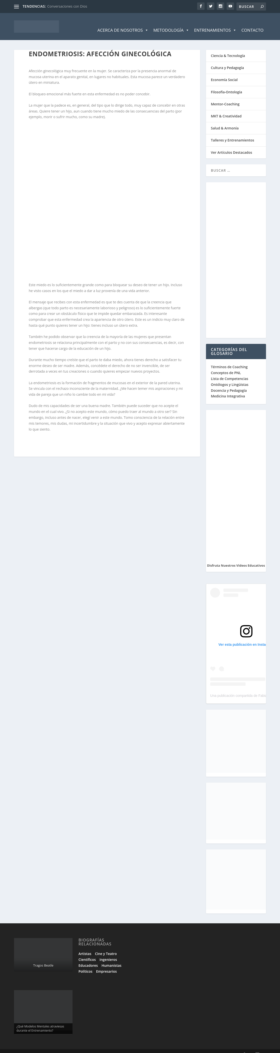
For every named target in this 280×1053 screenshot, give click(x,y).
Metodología (171, 23)
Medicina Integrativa (228, 388)
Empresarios (106, 964)
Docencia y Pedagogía (229, 383)
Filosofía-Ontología (226, 84)
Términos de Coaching (229, 359)
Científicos (87, 952)
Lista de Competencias (230, 371)
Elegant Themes (49, 1047)
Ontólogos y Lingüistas (230, 377)
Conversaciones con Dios (67, 6)
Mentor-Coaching (225, 96)
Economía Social (224, 72)
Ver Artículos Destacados (231, 145)
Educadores (88, 958)
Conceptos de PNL (226, 365)
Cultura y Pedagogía (227, 60)
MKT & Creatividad (226, 108)
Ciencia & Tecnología (228, 48)
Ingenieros (108, 952)
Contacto (252, 23)
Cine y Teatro (106, 946)
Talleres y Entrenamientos (232, 132)
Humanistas (111, 958)
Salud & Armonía (225, 120)
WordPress (101, 1047)
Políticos (85, 964)
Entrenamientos (215, 23)
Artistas (84, 946)
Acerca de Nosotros (122, 23)
